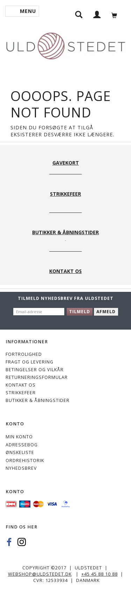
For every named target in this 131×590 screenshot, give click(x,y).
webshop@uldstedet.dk (40, 574)
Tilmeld (79, 312)
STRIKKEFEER (21, 393)
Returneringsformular (37, 377)
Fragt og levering (29, 362)
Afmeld (106, 312)
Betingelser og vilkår (35, 370)
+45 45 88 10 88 (99, 574)
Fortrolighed (24, 354)
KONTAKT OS (21, 385)
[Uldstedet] (65, 44)
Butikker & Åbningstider (38, 400)
